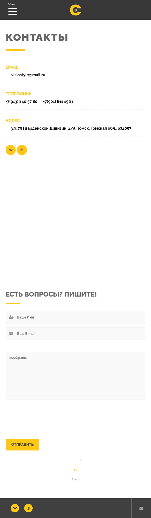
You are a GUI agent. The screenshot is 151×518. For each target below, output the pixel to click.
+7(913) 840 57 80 (21, 101)
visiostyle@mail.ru (28, 75)
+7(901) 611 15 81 (58, 101)
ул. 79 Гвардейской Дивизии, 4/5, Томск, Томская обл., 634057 (71, 128)
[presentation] (48, 416)
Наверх (75, 479)
